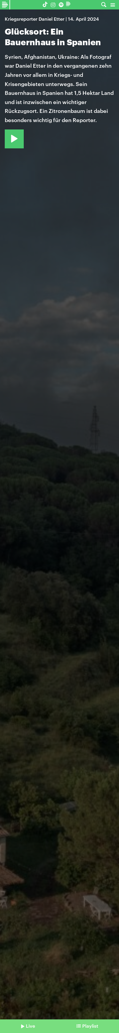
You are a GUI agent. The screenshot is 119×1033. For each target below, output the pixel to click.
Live (30, 1026)
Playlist (90, 1026)
